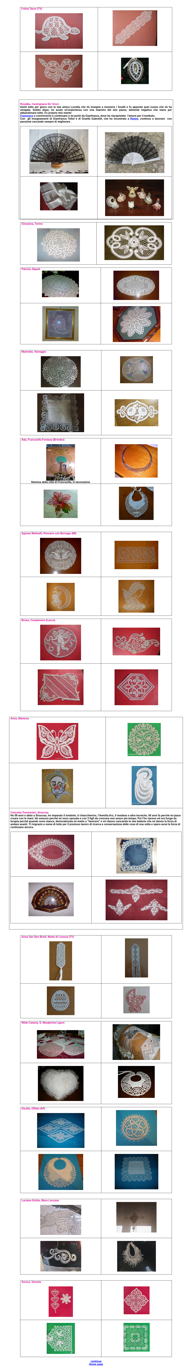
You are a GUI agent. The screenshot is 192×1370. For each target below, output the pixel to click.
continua (96, 1361)
